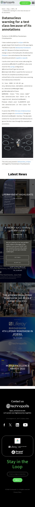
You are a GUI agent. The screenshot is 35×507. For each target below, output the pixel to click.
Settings (17, 257)
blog (8, 9)
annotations (19, 113)
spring (12, 67)
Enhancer (5, 55)
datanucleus (21, 162)
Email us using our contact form (18, 474)
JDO (5, 50)
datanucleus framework (23, 48)
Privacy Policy (17, 492)
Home (3, 9)
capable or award (21, 58)
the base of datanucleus (22, 111)
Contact (25, 3)
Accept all (17, 263)
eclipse (20, 43)
